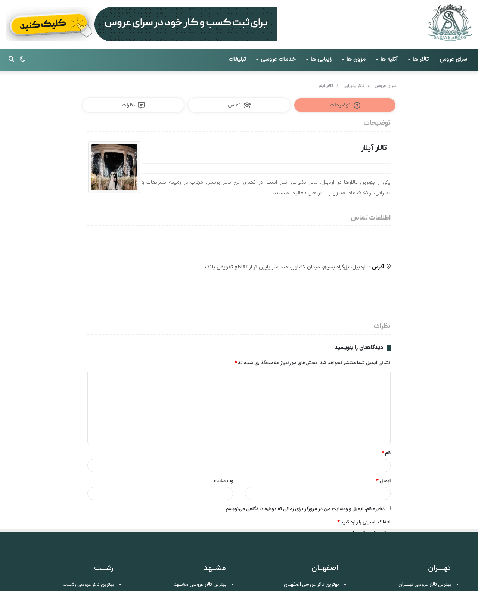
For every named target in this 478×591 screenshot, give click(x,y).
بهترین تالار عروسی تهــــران (424, 584)
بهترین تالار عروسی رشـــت (88, 584)
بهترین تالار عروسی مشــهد (200, 584)
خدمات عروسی (278, 59)
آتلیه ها (389, 59)
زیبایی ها (321, 59)
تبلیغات (237, 59)
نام (386, 454)
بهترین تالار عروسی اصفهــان (311, 584)
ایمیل (383, 482)
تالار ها (421, 59)
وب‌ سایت (223, 482)
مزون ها (356, 59)
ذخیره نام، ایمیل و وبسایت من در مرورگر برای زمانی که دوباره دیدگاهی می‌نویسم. (304, 510)
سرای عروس (453, 59)
